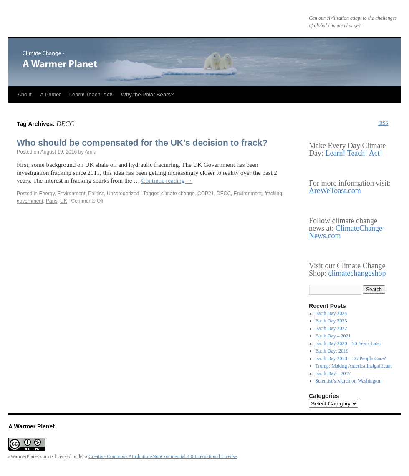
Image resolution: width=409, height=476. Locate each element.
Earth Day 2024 (331, 313)
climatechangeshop (357, 273)
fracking (273, 193)
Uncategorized (123, 193)
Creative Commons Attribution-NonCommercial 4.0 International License (162, 456)
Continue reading (166, 180)
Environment (71, 193)
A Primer (50, 94)
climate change (178, 193)
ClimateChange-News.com (347, 232)
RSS (383, 123)
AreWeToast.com (335, 190)
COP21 (205, 193)
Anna (90, 152)
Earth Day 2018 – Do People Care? (351, 358)
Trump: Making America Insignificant (354, 366)
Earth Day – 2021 (333, 336)
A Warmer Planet (31, 426)
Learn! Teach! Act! (91, 94)
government (30, 201)
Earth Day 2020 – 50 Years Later (348, 343)
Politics (96, 193)
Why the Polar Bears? (147, 94)
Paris (51, 201)
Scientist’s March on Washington (348, 381)
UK (63, 201)
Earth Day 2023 (331, 321)
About (25, 94)
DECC (224, 193)
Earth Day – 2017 (333, 373)
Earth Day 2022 (331, 328)
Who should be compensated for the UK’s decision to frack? (142, 142)
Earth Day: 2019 (332, 351)
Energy (46, 193)
